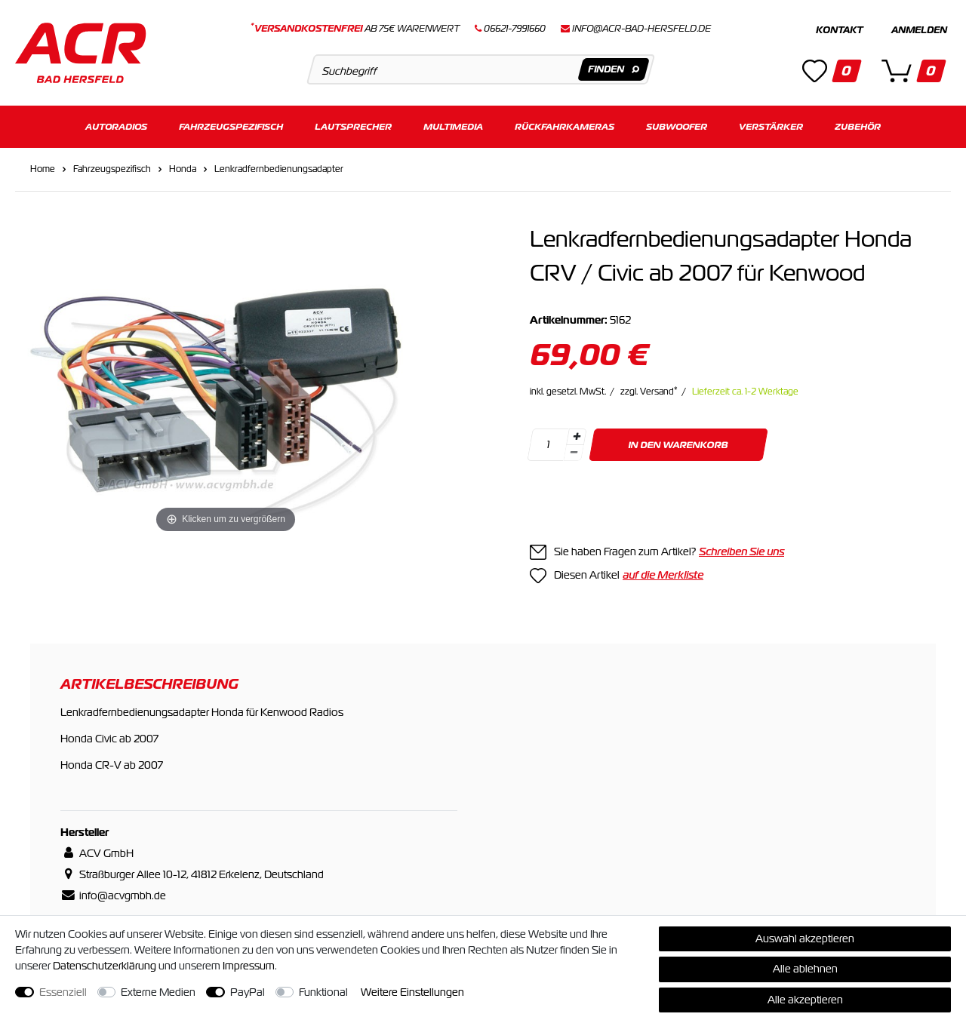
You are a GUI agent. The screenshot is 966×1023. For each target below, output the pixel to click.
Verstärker (771, 126)
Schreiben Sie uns (741, 551)
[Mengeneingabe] (548, 445)
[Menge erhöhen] (576, 437)
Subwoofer (676, 126)
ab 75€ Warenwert (355, 29)
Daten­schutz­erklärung (104, 965)
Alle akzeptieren (805, 999)
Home (42, 169)
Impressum (249, 965)
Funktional (323, 992)
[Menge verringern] (573, 453)
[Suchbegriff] (480, 69)
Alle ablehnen (805, 968)
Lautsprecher (353, 126)
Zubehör (858, 126)
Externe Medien (158, 992)
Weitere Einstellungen (412, 992)
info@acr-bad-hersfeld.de (641, 29)
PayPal (247, 992)
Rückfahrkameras (564, 126)
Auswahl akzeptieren (804, 938)
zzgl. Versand (649, 392)
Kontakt (839, 30)
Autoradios (116, 126)
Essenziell (63, 992)
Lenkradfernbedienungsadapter (278, 169)
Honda (182, 169)
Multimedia (453, 126)
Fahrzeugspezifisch (231, 126)
